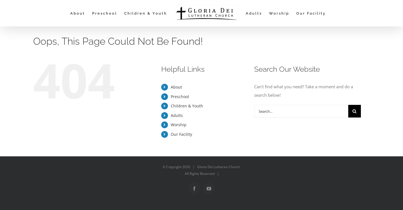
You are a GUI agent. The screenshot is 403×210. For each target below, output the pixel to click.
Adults (177, 115)
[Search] (354, 111)
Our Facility (181, 134)
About (176, 87)
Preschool (180, 96)
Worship (178, 124)
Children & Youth (187, 106)
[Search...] (301, 111)
